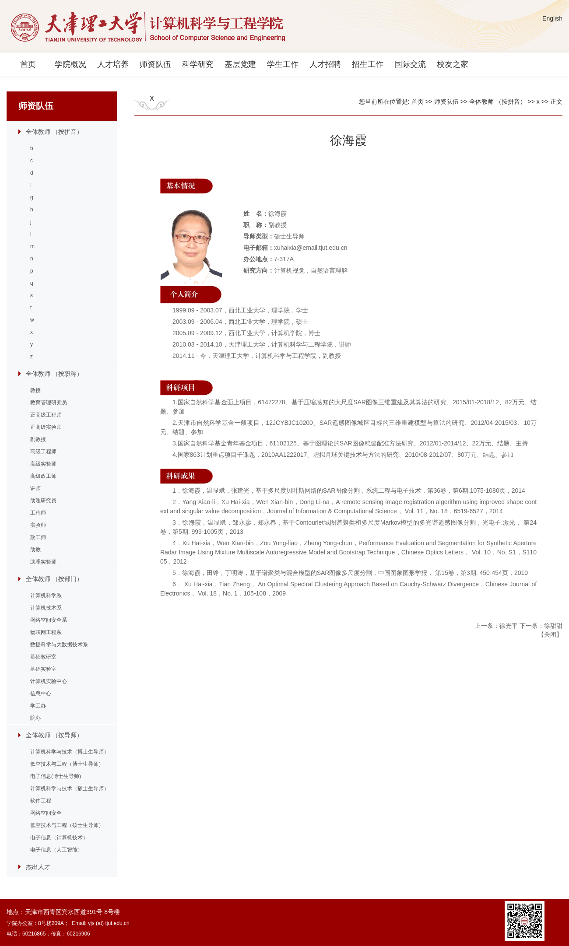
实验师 (38, 525)
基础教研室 (43, 657)
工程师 (38, 513)
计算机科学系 (46, 595)
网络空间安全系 (48, 620)
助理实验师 (43, 562)
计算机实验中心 (48, 681)
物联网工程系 (46, 632)
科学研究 (198, 64)
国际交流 (410, 64)
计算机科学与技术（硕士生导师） (69, 788)
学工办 (38, 706)
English (552, 18)
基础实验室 (43, 669)
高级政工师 (43, 476)
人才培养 (113, 64)
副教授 (38, 439)
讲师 (35, 488)
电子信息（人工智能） (56, 850)
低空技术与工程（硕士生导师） (67, 825)
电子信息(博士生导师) (55, 776)
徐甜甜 (553, 625)
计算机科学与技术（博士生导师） (69, 752)
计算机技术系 (46, 608)
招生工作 (367, 64)
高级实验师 (43, 464)
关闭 (550, 634)
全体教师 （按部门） (54, 578)
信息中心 (40, 693)
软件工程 (40, 801)
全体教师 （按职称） (54, 373)
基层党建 (240, 64)
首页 (28, 64)
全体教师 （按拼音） (54, 131)
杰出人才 (38, 866)
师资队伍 (155, 64)
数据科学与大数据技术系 (59, 644)
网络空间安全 (46, 813)
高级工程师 (43, 451)
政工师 (38, 537)
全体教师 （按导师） (54, 735)
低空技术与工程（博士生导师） (67, 764)
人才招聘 (325, 64)
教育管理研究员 (48, 402)
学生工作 (283, 64)
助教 (35, 550)
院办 (35, 718)
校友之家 (452, 64)
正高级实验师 (46, 427)
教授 (35, 390)
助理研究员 (43, 501)
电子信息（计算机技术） (59, 837)
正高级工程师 (46, 415)
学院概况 (70, 64)
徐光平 (508, 625)
